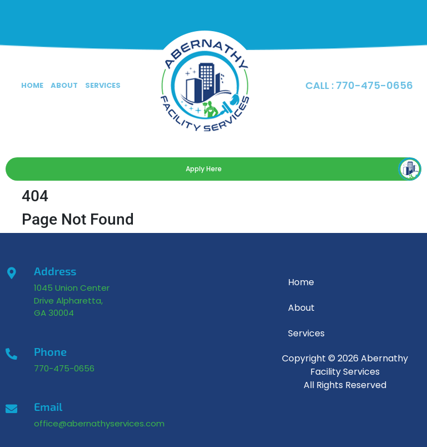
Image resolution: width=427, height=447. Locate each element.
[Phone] (11, 354)
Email (48, 406)
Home (32, 85)
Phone (50, 351)
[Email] (11, 409)
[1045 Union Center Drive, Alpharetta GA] (192, 341)
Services (103, 85)
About (64, 85)
